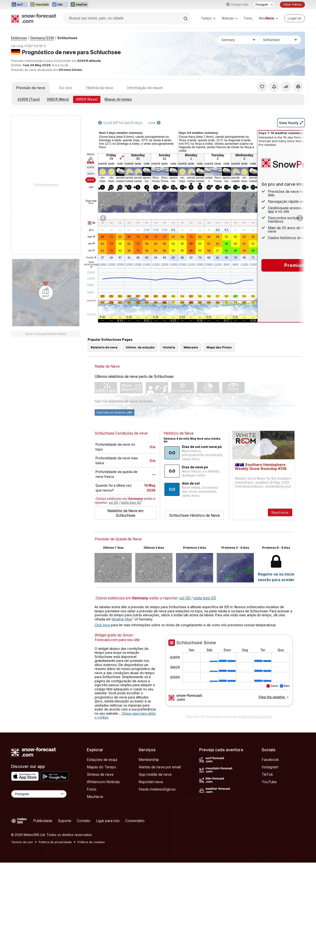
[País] (238, 40)
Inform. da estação (140, 347)
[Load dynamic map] (46, 293)
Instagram (270, 767)
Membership (149, 759)
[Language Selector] (39, 794)
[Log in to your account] (294, 18)
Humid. (91, 258)
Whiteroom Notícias (103, 781)
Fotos (248, 18)
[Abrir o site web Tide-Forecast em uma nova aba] (60, 5)
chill (91, 251)
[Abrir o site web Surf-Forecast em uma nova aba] (19, 5)
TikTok (267, 774)
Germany (42, 38)
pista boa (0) (131, 502)
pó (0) (113, 502)
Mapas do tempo (118, 99)
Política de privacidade (55, 842)
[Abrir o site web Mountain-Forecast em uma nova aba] (40, 5)
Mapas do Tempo (101, 767)
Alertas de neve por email (160, 767)
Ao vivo (65, 87)
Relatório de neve (104, 347)
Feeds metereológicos (157, 789)
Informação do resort (145, 87)
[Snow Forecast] (33, 18)
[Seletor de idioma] (264, 4)
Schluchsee (67, 38)
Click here (102, 625)
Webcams (190, 347)
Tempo (208, 18)
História (169, 347)
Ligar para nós (108, 820)
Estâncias (19, 38)
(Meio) (58, 99)
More (91, 203)
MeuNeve (95, 796)
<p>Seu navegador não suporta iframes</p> (229, 673)
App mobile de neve (155, 774)
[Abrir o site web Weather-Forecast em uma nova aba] (79, 5)
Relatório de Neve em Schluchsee (125, 513)
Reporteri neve (151, 781)
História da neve (99, 87)
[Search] (186, 18)
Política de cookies (91, 842)
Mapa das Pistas (219, 347)
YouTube (269, 781)
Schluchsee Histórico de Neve (194, 515)
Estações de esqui (102, 759)
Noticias (230, 18)
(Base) (87, 99)
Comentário (135, 820)
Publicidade (42, 820)
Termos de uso (22, 842)
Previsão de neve (30, 87)
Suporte (64, 820)
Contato (83, 820)
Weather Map (122, 619)
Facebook (270, 759)
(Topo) (28, 99)
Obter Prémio (292, 4)
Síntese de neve (100, 774)
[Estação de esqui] (280, 40)
